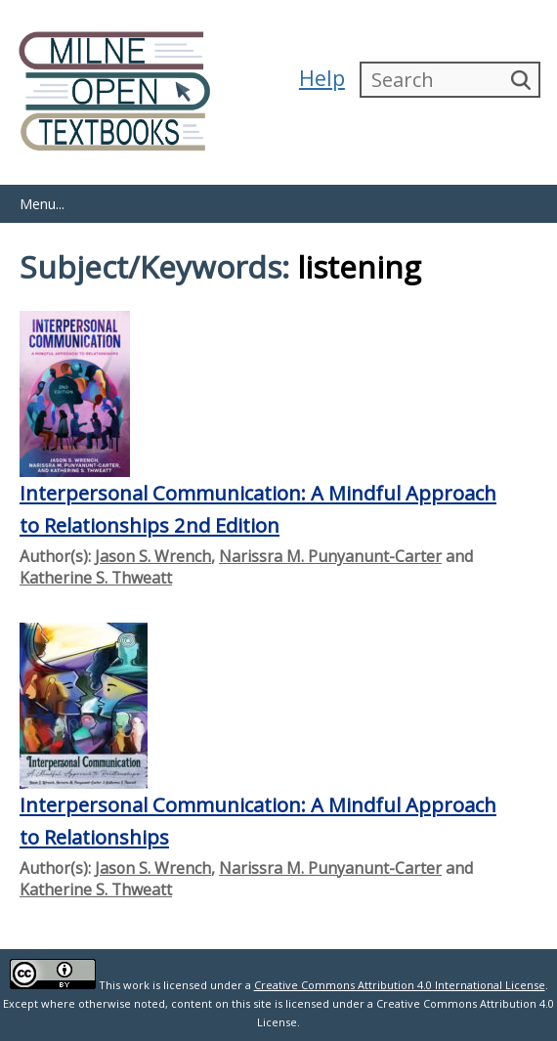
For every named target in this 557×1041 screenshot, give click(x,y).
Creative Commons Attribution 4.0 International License (399, 984)
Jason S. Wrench (153, 556)
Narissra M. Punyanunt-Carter (330, 556)
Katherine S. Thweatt (96, 577)
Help (322, 78)
